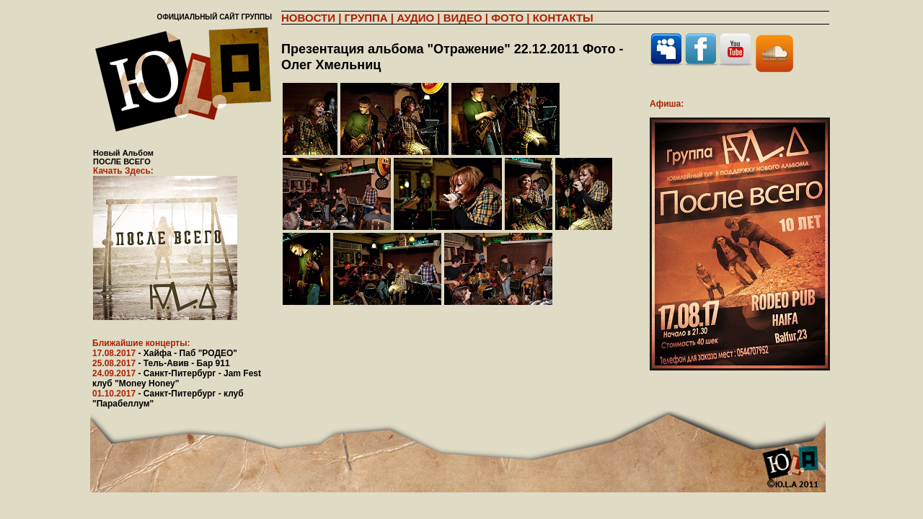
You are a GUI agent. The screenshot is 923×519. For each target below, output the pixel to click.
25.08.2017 (161, 363)
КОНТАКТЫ (563, 18)
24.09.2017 (176, 378)
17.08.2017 (164, 353)
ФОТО (507, 18)
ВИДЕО (462, 18)
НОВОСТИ (308, 18)
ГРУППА (366, 18)
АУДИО (415, 18)
